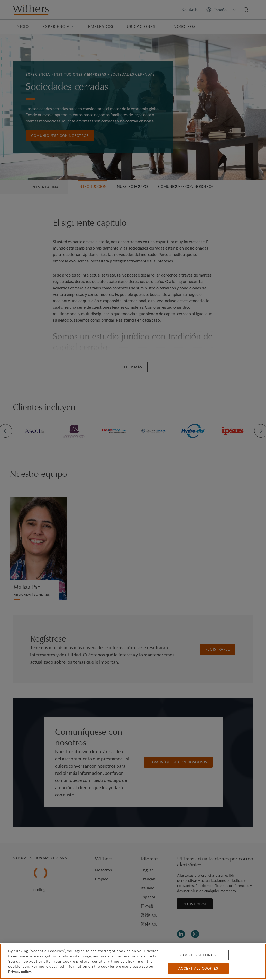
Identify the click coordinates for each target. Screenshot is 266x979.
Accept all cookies (198, 968)
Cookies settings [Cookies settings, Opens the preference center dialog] (198, 955)
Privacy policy (19, 971)
